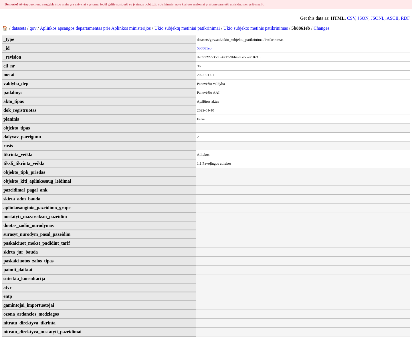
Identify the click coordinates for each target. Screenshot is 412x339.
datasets (18, 28)
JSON (363, 18)
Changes (321, 28)
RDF (405, 18)
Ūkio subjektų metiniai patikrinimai (187, 28)
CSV (351, 18)
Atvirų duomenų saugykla (37, 4)
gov (33, 28)
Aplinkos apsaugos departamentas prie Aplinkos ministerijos (95, 28)
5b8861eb (204, 48)
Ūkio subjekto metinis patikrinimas (255, 28)
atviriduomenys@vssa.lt (246, 4)
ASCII (393, 18)
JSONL (378, 18)
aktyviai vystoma (86, 4)
